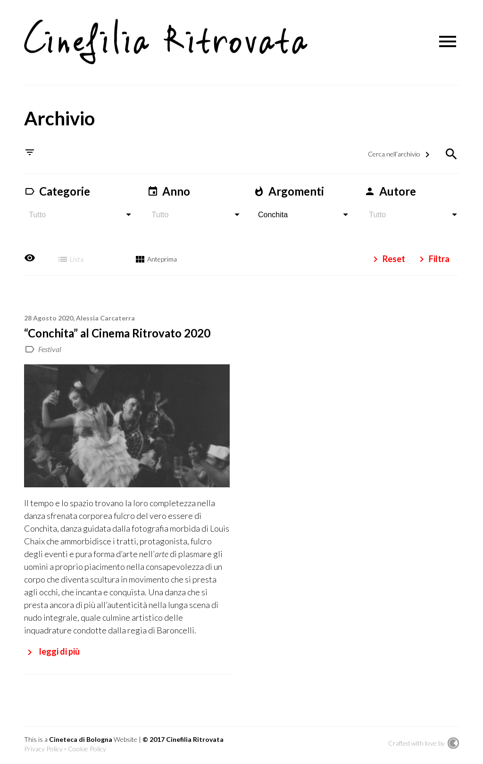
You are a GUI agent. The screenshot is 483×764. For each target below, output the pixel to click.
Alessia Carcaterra (105, 317)
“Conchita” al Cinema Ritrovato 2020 (117, 332)
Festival (49, 348)
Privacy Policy (43, 749)
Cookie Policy (87, 749)
